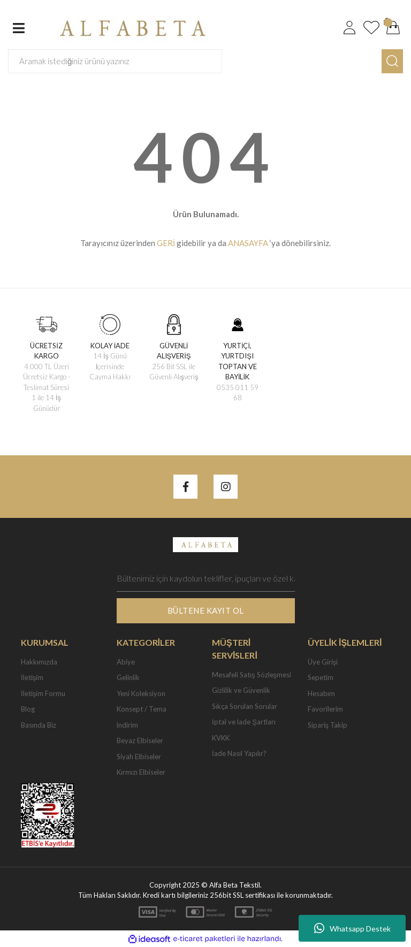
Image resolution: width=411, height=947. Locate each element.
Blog (28, 709)
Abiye (126, 662)
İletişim (32, 677)
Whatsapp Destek (352, 928)
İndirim (128, 725)
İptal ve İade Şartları (244, 721)
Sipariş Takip (328, 725)
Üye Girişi (323, 662)
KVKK (221, 738)
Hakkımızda (39, 662)
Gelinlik (128, 677)
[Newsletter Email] (206, 578)
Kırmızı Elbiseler (141, 772)
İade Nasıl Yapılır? (239, 753)
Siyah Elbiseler (139, 756)
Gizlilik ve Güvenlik (241, 690)
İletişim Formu (43, 693)
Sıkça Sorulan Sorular (244, 706)
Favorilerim (325, 709)
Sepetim (320, 677)
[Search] (115, 61)
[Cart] (393, 27)
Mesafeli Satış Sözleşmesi (251, 674)
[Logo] (129, 26)
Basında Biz (38, 725)
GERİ (166, 243)
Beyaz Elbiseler (140, 740)
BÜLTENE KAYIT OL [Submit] (206, 610)
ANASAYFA (248, 243)
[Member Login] (349, 27)
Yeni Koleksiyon (141, 693)
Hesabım (321, 693)
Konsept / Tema (141, 709)
